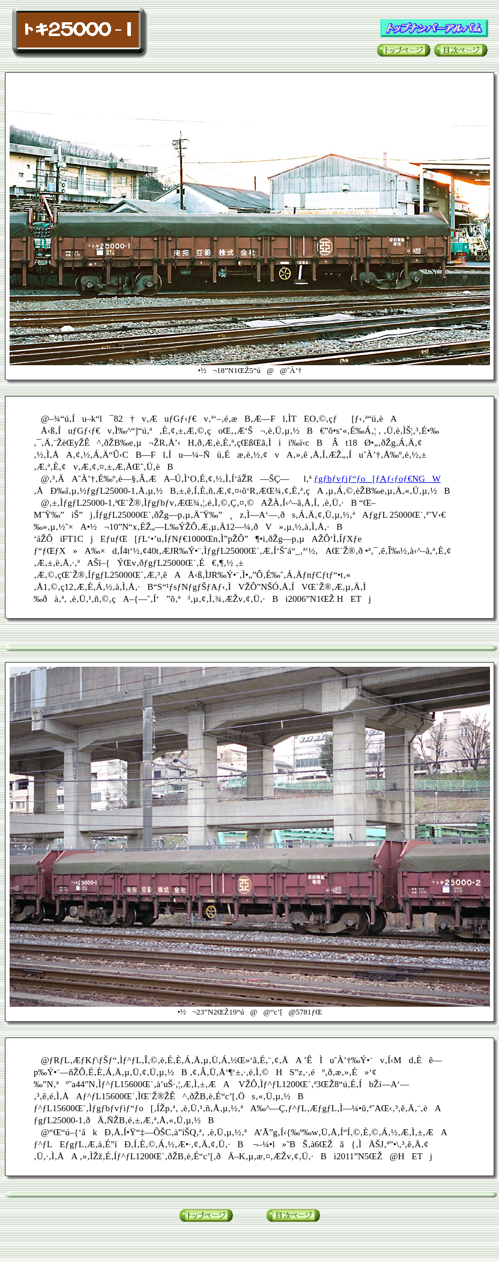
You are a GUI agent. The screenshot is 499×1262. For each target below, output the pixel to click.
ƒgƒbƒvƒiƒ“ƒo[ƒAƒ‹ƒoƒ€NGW (377, 479)
